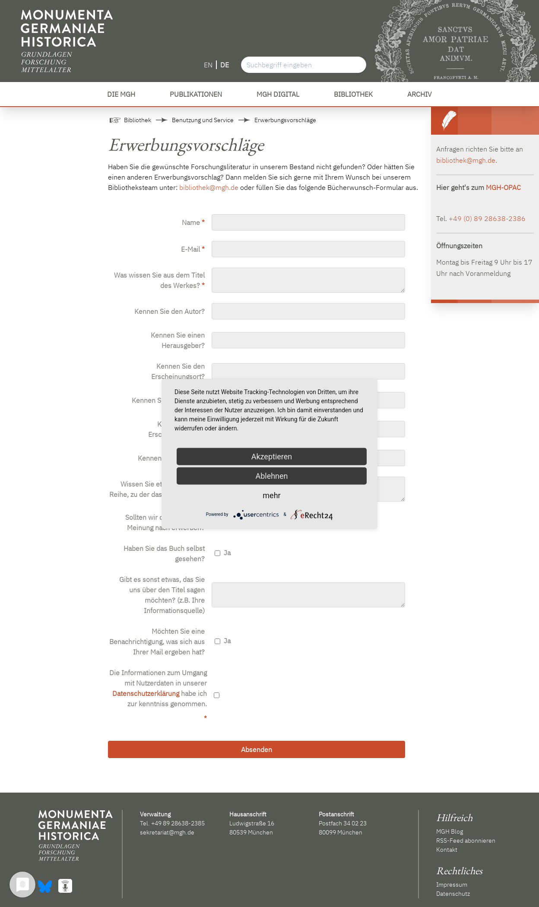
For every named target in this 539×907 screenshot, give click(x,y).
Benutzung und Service (203, 120)
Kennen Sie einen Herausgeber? (178, 340)
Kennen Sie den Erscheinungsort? (178, 371)
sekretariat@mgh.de (167, 832)
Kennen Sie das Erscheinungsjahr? (176, 429)
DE (224, 64)
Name (193, 222)
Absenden (256, 749)
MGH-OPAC (503, 187)
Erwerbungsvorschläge (285, 120)
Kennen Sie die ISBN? (171, 458)
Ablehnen (271, 475)
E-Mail (193, 249)
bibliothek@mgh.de (208, 187)
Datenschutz (453, 894)
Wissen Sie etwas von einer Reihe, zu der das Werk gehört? (157, 489)
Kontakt (446, 849)
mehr (271, 494)
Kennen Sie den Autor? (169, 311)
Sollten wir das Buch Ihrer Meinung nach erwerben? (165, 522)
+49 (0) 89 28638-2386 (487, 218)
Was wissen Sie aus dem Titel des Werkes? (159, 280)
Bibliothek (137, 120)
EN (208, 64)
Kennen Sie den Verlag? (168, 400)
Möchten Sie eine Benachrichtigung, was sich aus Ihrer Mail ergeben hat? (157, 641)
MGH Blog (449, 831)
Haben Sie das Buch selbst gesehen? (164, 553)
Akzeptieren (271, 456)
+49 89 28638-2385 (178, 823)
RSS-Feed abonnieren (465, 840)
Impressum (451, 884)
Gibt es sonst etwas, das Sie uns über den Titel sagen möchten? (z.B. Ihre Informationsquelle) (162, 595)
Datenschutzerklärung (145, 693)
